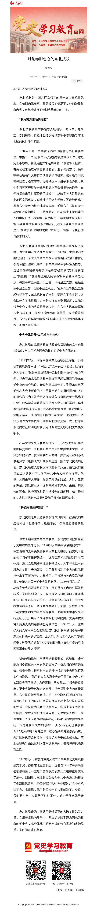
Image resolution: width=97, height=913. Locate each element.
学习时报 (62, 76)
